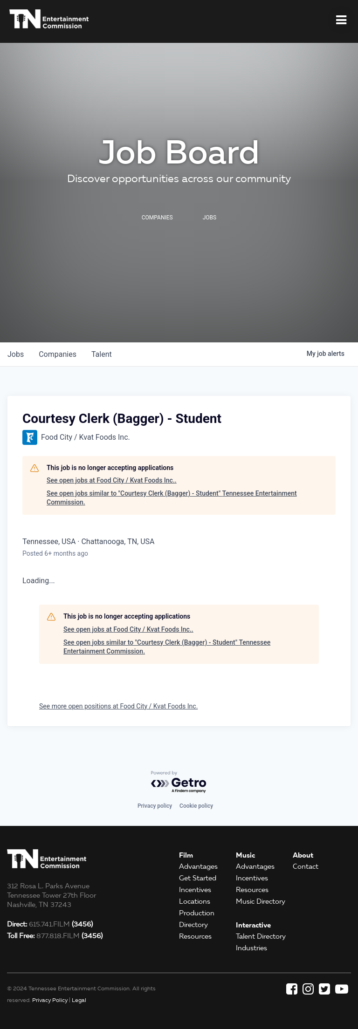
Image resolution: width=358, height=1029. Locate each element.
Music (245, 855)
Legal (79, 999)
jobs (15, 354)
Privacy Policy (50, 999)
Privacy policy (155, 806)
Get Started (197, 878)
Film (186, 855)
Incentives (195, 890)
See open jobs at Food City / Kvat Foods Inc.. (112, 480)
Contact (305, 866)
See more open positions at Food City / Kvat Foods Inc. (118, 706)
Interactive (253, 924)
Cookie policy (196, 806)
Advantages (198, 866)
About (303, 855)
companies (57, 354)
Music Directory (260, 901)
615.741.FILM (50, 924)
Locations (194, 901)
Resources (195, 936)
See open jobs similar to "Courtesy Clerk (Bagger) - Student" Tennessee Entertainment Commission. (172, 498)
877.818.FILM (55, 936)
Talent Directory (261, 936)
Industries (251, 948)
